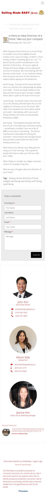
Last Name (8, 212)
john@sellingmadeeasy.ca (25, 309)
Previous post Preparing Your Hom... (23, 24)
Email (7, 222)
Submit (36, 254)
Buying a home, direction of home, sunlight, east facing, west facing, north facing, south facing (22, 181)
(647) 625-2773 (20, 368)
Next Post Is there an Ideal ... (23, 28)
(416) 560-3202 (21, 312)
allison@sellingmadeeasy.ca (25, 364)
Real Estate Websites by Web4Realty (18, 461)
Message (8, 231)
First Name (9, 203)
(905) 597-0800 (21, 316)
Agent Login (37, 461)
